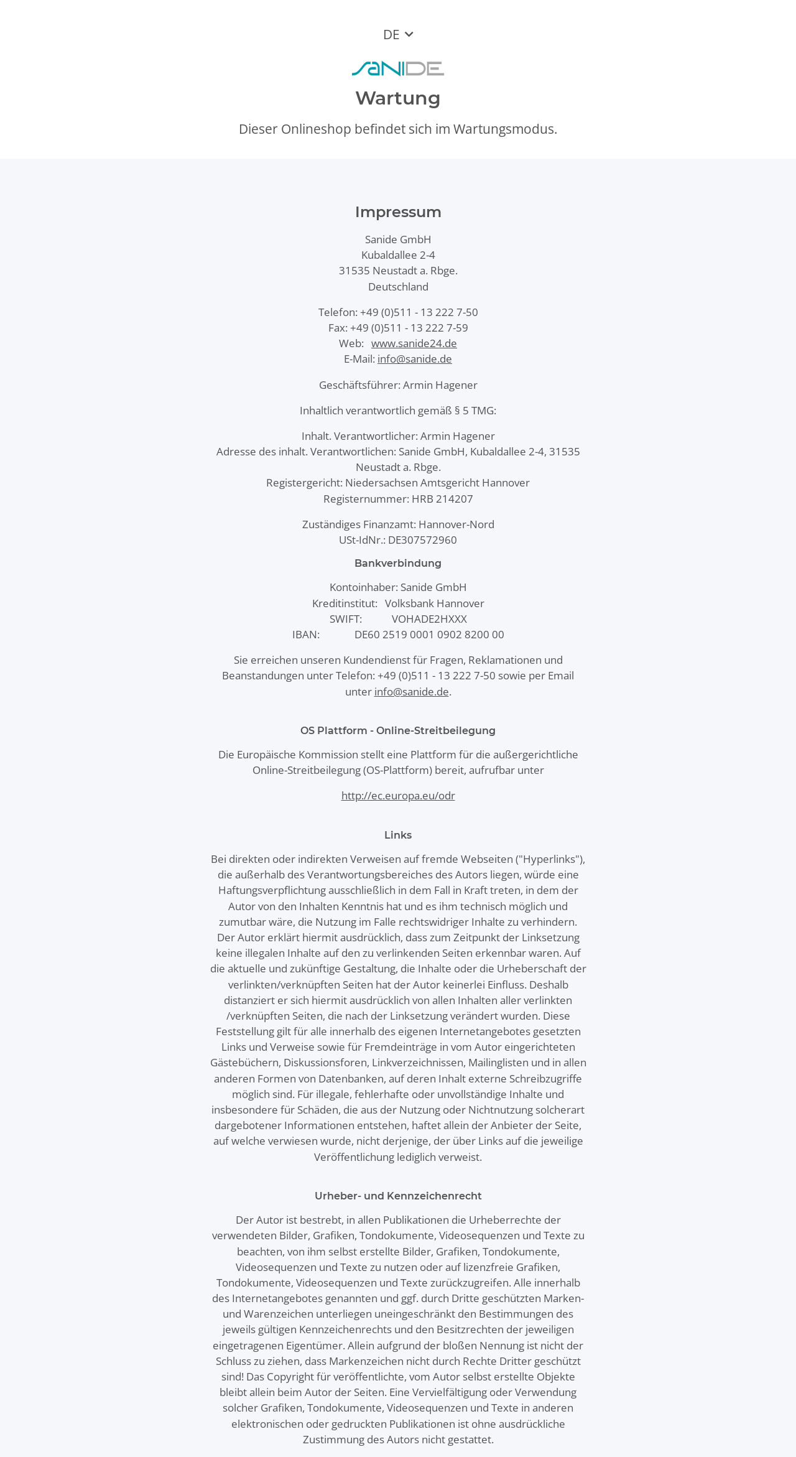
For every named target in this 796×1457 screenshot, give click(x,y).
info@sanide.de (414, 358)
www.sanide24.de (414, 343)
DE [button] (391, 34)
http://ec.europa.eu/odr (398, 795)
